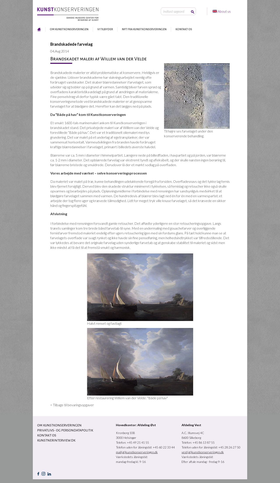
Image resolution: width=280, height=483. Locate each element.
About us (224, 11)
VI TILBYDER (105, 29)
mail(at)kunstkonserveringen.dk (137, 452)
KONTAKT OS (183, 29)
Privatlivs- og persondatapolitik (65, 430)
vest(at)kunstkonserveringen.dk (203, 452)
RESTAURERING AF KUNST (39, 29)
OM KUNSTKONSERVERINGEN (69, 29)
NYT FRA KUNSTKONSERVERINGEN (144, 29)
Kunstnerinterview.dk (56, 440)
